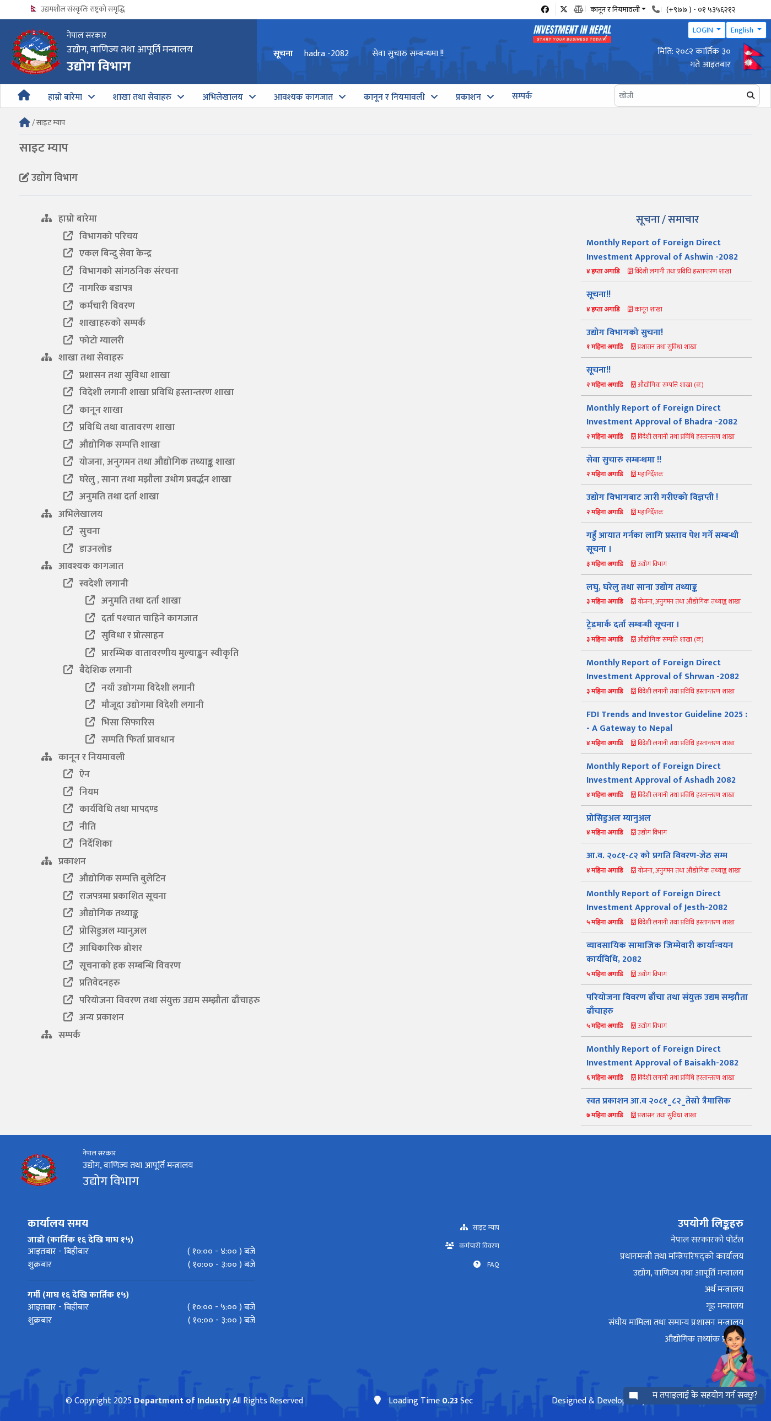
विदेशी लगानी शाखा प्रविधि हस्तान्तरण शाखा (148, 392)
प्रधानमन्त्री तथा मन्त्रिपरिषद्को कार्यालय (681, 1256)
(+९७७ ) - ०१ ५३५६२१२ (701, 9)
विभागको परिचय (100, 236)
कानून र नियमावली (394, 97)
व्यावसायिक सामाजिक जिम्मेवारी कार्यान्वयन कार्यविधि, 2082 (659, 952)
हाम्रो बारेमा (65, 97)
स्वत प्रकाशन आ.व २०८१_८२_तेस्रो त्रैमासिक (658, 1101)
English (743, 30)
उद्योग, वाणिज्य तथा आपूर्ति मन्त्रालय (688, 1273)
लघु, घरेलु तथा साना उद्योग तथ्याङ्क (641, 587)
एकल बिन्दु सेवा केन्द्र (107, 253)
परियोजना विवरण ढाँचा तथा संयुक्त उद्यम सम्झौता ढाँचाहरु (667, 1004)
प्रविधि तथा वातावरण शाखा (119, 427)
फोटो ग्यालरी (93, 340)
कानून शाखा (93, 410)
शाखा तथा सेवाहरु (142, 97)
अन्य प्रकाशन (93, 1017)
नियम (81, 792)
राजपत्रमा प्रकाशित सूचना (114, 896)
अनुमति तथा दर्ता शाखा (111, 496)
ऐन (76, 774)
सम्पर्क (522, 96)
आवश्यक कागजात (303, 97)
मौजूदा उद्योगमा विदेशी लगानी (144, 705)
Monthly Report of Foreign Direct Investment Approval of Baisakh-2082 (662, 1056)
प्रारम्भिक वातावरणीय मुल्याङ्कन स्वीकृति (162, 653)
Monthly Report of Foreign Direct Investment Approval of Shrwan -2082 (662, 670)
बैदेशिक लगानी (97, 670)
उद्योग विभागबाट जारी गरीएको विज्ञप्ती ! (652, 497)
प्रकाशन (468, 97)
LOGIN (704, 30)
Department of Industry (182, 1400)
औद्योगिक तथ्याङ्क (100, 913)
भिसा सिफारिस (119, 722)
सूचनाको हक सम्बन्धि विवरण (122, 965)
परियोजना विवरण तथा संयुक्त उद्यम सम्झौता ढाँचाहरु (161, 1000)
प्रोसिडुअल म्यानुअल (105, 931)
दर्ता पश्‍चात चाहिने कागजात (141, 618)
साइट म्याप (483, 1228)
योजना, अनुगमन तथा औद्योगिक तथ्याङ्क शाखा (149, 462)
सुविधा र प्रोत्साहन (124, 635)
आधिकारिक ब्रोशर (102, 948)
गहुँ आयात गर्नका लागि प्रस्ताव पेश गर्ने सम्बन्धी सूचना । (662, 542)
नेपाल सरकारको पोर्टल (707, 1239)
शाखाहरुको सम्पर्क (104, 323)
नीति (79, 827)
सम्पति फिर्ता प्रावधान (130, 739)
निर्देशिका (87, 844)
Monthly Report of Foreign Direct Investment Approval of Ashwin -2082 (662, 250)
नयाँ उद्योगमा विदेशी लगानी (140, 688)
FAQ (490, 1265)
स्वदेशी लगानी (95, 583)
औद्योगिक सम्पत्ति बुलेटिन (114, 878)
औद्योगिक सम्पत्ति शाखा (111, 445)
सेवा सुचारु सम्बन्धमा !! (623, 460)
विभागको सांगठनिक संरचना (121, 271)
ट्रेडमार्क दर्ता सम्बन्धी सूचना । (633, 624)
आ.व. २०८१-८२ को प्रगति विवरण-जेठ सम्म (656, 855)
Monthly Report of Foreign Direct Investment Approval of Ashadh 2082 (661, 773)
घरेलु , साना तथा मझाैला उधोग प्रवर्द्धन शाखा (147, 479)
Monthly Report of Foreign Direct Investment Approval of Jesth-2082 (656, 901)
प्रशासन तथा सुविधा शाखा (116, 375)
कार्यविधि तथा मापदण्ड (110, 809)
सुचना (81, 531)
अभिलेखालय (222, 97)
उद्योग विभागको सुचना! (624, 332)
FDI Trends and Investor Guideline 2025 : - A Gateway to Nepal (666, 721)
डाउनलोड (87, 549)
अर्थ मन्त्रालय (723, 1289)
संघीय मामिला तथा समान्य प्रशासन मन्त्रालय (675, 1322)
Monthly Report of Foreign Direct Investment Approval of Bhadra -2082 (438, 53)
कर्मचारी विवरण (99, 306)
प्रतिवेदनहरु (91, 983)
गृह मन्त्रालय (724, 1306)
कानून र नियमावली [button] (615, 9)
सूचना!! (598, 294)
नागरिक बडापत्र (97, 288)
